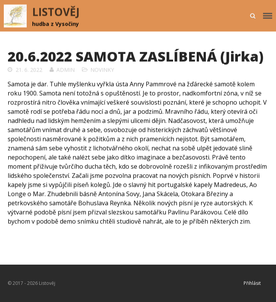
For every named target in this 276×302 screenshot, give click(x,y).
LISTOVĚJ (56, 12)
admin (65, 69)
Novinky (102, 69)
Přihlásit (252, 283)
